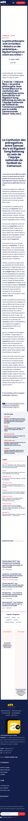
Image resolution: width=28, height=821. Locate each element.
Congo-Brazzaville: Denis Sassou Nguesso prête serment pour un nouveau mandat (14, 442)
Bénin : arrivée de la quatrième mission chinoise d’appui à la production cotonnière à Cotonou (12, 490)
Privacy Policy (14, 807)
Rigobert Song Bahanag (7, 397)
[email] (9, 804)
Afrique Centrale (6, 493)
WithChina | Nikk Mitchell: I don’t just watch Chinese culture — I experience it (13, 505)
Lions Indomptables (14, 395)
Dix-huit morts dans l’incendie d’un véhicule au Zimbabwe (14, 426)
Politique (6, 438)
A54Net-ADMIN (15, 49)
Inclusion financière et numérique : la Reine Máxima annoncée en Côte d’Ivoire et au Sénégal (21, 682)
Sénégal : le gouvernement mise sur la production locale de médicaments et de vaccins (15, 434)
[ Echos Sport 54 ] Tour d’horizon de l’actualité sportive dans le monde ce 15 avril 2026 (12, 554)
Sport (13, 25)
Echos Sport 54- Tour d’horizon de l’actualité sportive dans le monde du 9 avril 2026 (12, 594)
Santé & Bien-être (9, 430)
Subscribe (21, 804)
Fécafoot (22, 393)
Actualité (7, 407)
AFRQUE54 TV (5, 502)
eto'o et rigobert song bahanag (12, 393)
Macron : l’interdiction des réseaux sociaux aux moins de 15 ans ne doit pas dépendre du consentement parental (14, 411)
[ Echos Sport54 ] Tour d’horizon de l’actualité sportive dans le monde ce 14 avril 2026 (13, 575)
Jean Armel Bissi (6, 395)
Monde (6, 416)
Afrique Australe (9, 424)
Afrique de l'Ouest (7, 486)
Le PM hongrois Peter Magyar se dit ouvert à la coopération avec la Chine (14, 419)
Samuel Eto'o (16, 397)
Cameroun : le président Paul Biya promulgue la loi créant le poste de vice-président (12, 565)
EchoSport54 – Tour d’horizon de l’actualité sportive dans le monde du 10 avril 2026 (12, 584)
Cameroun (5, 25)
